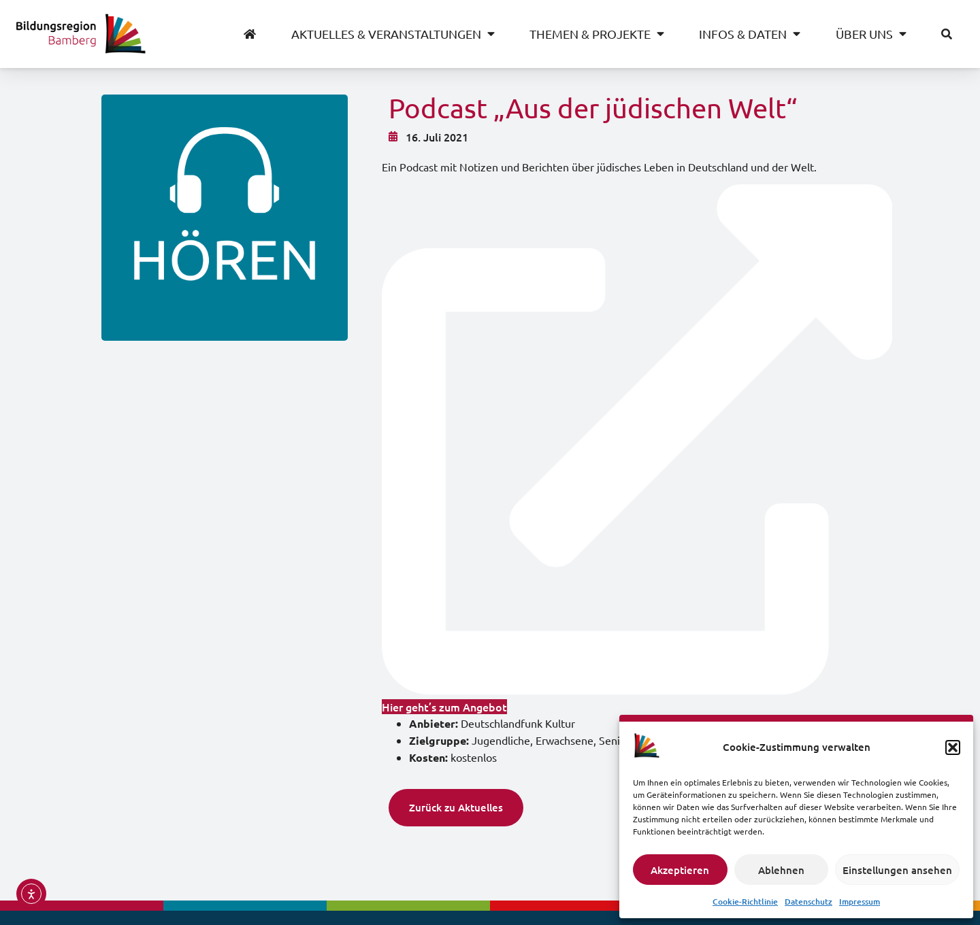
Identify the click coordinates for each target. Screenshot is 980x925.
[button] (953, 747)
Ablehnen (781, 870)
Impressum (859, 901)
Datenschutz (808, 901)
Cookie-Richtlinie (745, 901)
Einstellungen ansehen (897, 870)
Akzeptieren (680, 870)
